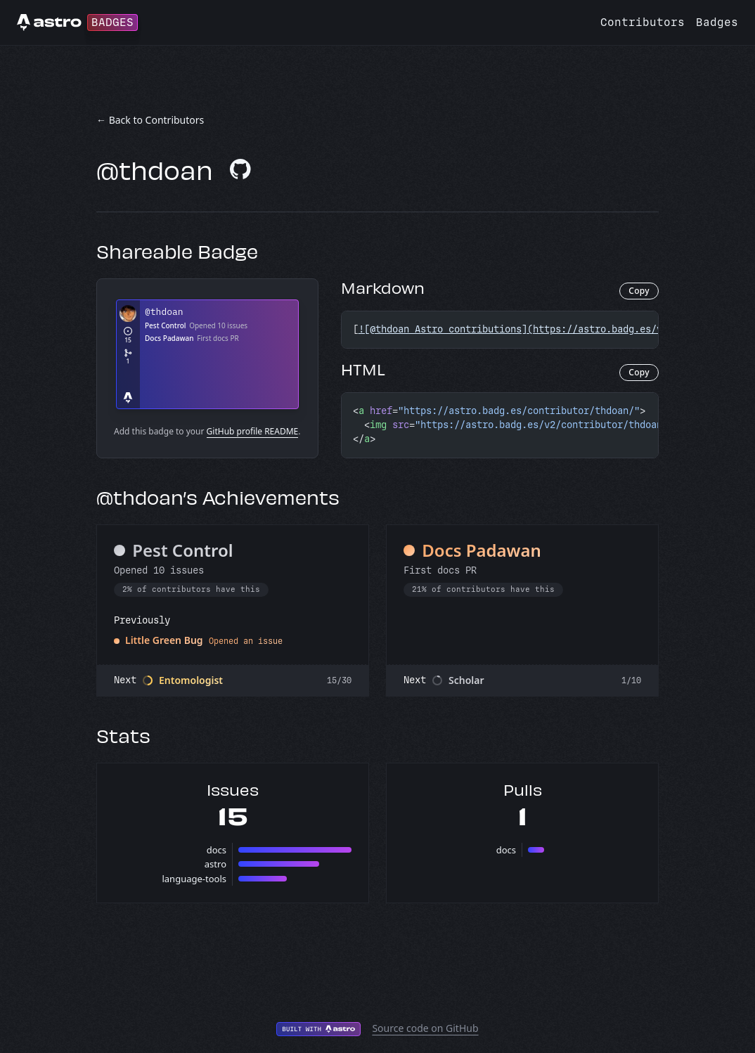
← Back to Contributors (150, 120)
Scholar (466, 680)
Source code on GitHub (425, 1028)
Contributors (642, 22)
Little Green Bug (164, 640)
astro (215, 864)
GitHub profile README (253, 431)
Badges (717, 22)
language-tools (194, 878)
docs (216, 850)
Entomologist (191, 680)
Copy (639, 291)
